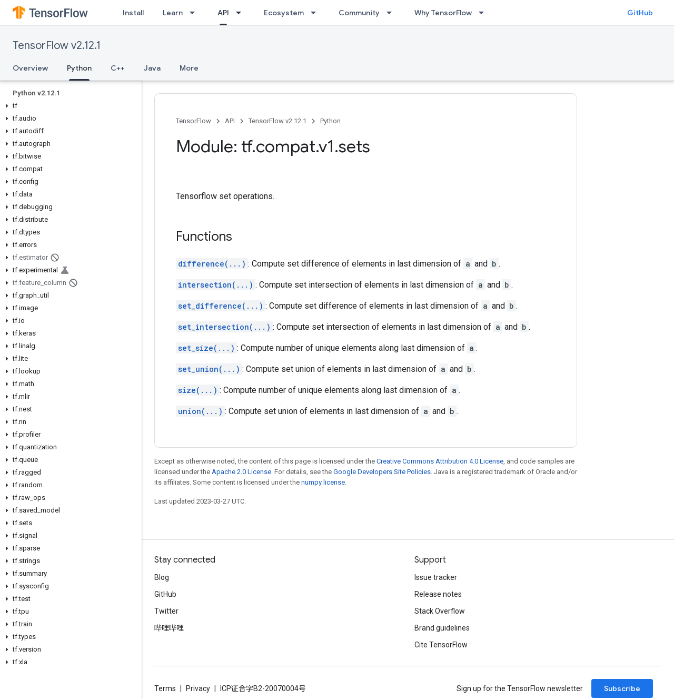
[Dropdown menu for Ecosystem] (316, 12)
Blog (161, 577)
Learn (173, 12)
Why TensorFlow (443, 12)
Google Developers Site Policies (382, 472)
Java (152, 68)
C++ (118, 68)
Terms (165, 688)
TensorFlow (193, 121)
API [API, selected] (223, 12)
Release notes (438, 594)
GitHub (640, 12)
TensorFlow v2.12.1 (57, 45)
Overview (30, 68)
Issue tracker (435, 577)
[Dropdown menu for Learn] (195, 12)
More (189, 68)
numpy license (323, 482)
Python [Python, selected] (79, 68)
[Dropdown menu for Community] (392, 12)
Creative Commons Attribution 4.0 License (439, 461)
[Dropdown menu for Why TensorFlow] (484, 12)
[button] (68, 106)
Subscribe (622, 688)
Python (330, 121)
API (230, 121)
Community (359, 12)
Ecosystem (284, 12)
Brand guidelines (442, 628)
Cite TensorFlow (441, 645)
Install (133, 12)
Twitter (166, 611)
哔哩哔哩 (169, 628)
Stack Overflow (439, 611)
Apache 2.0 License (241, 472)
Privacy (198, 688)
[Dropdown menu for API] (241, 12)
